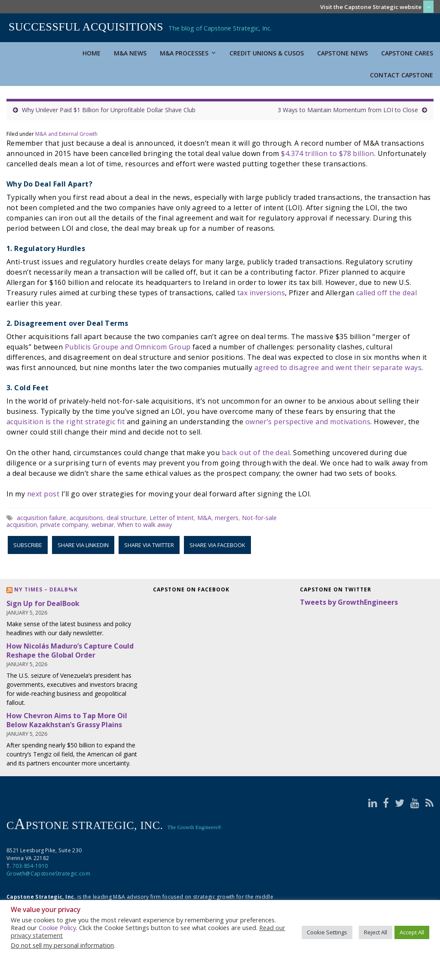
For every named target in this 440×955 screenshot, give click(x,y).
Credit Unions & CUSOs (266, 53)
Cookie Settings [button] (327, 932)
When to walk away (144, 524)
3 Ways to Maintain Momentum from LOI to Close (348, 110)
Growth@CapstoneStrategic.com (48, 873)
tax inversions (261, 292)
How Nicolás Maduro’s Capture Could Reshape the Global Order (70, 650)
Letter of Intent (172, 518)
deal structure (126, 518)
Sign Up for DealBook (42, 603)
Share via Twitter (149, 545)
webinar (103, 524)
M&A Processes (188, 53)
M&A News (130, 53)
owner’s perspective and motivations (308, 421)
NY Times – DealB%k (46, 589)
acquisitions (86, 518)
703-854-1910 (30, 865)
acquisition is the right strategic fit (65, 421)
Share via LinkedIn (83, 545)
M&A (204, 518)
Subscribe (27, 545)
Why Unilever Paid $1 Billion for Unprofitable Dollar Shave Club (109, 110)
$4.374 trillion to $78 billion (327, 153)
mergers (226, 518)
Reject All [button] (375, 932)
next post (43, 494)
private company (64, 524)
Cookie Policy (57, 927)
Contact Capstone (401, 75)
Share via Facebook (217, 545)
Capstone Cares (407, 53)
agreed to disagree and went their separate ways (338, 367)
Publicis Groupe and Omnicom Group (128, 347)
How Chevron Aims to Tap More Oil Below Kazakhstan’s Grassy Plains (66, 720)
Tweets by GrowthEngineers (349, 602)
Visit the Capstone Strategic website (371, 7)
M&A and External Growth (66, 134)
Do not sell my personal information (62, 945)
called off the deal (386, 292)
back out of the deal (256, 452)
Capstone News (342, 53)
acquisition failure (41, 518)
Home (91, 53)
